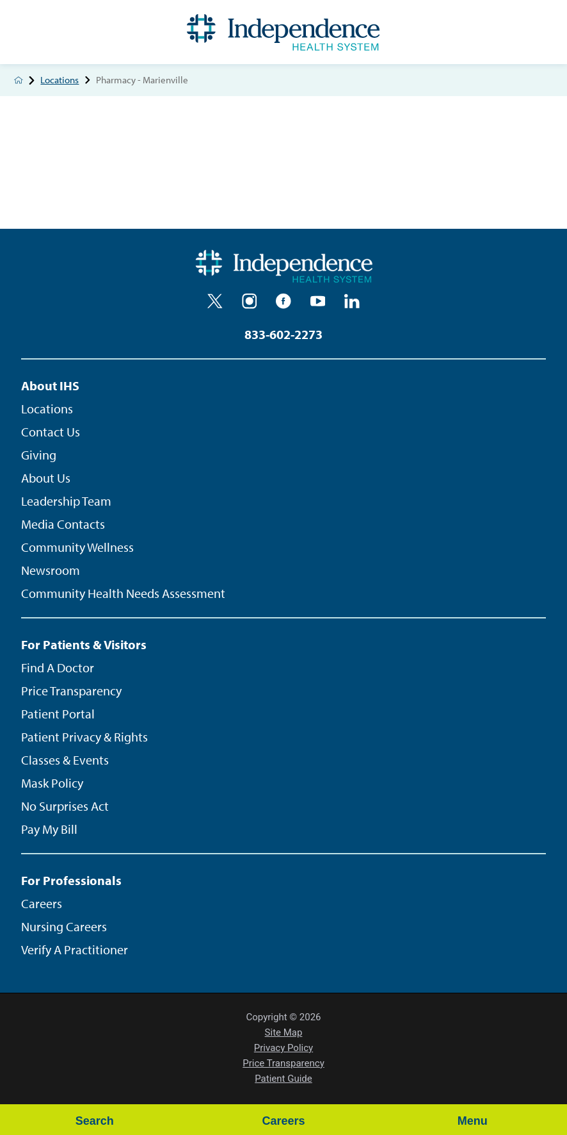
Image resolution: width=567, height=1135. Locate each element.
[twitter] (215, 301)
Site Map (284, 1032)
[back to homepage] (18, 80)
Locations (68, 80)
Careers (41, 903)
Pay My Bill (49, 829)
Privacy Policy (283, 1048)
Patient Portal (58, 714)
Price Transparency (71, 691)
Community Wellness (77, 547)
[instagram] (249, 301)
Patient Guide (283, 1078)
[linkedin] (352, 301)
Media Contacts (63, 524)
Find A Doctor (57, 667)
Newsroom (50, 570)
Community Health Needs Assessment (123, 593)
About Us (45, 478)
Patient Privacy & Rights (84, 737)
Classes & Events (65, 760)
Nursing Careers (64, 926)
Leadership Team (66, 501)
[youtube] (318, 301)
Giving (38, 455)
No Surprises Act (65, 806)
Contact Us (50, 432)
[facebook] (283, 301)
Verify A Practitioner (74, 949)
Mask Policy (52, 783)
